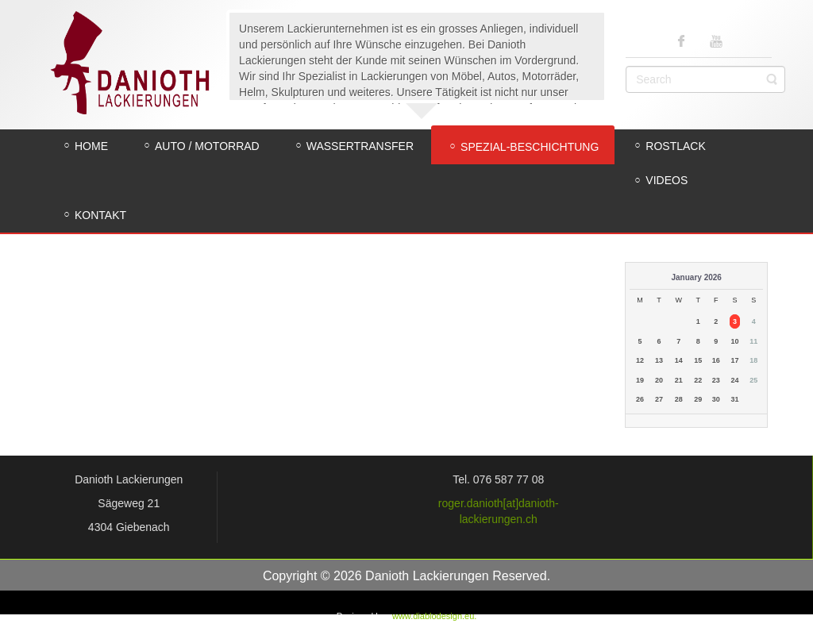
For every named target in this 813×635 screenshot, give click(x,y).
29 (698, 399)
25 (753, 380)
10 (734, 341)
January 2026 (697, 277)
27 (659, 399)
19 (640, 380)
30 (716, 399)
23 (716, 380)
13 (659, 360)
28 (679, 399)
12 (640, 360)
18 (753, 360)
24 (734, 380)
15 (698, 360)
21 (679, 380)
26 (640, 399)
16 (716, 360)
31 (734, 399)
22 (698, 380)
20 (659, 380)
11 (753, 341)
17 (734, 360)
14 (679, 360)
